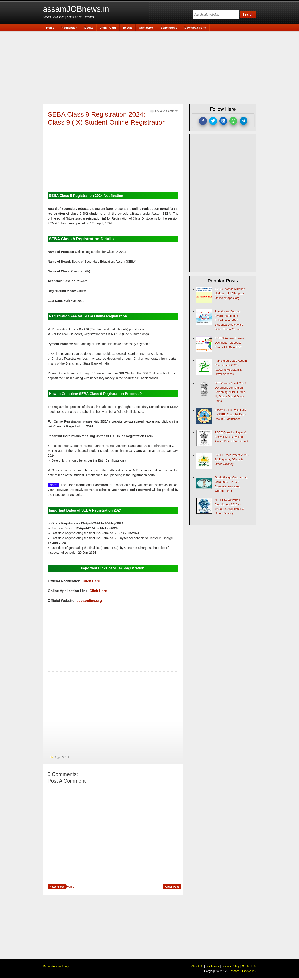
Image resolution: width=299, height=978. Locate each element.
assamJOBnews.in (76, 9)
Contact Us (249, 966)
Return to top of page (56, 966)
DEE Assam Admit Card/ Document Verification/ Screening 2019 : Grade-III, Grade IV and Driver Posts (230, 392)
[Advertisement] (152, 67)
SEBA (65, 757)
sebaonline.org (89, 601)
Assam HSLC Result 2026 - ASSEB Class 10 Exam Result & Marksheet (231, 414)
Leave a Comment (166, 111)
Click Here (91, 581)
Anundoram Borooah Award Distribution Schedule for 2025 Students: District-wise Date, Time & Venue (229, 320)
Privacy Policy (230, 966)
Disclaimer (212, 966)
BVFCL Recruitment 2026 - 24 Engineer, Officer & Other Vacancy (232, 459)
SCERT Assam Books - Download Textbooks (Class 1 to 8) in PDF (229, 343)
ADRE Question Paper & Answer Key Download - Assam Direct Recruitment (231, 437)
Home (70, 886)
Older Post (172, 886)
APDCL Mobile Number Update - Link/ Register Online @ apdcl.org (230, 293)
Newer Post (57, 886)
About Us (197, 966)
